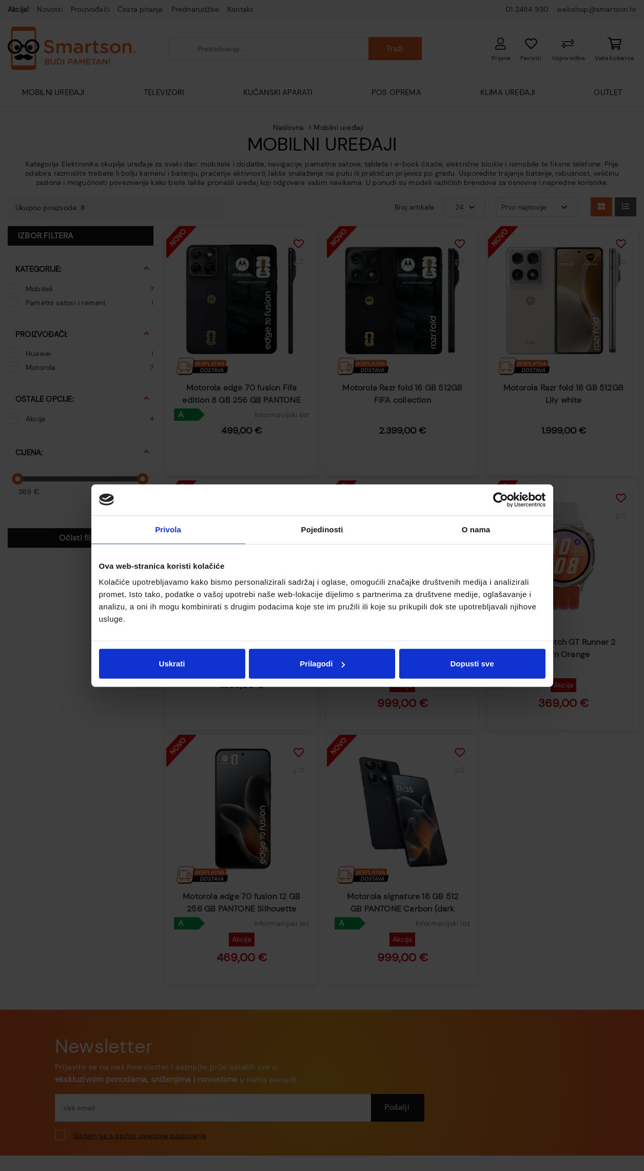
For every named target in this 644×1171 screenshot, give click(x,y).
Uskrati (172, 663)
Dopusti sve (472, 663)
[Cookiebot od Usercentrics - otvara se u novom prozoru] (500, 499)
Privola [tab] (168, 529)
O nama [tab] (476, 529)
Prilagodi (322, 663)
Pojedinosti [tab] (322, 529)
